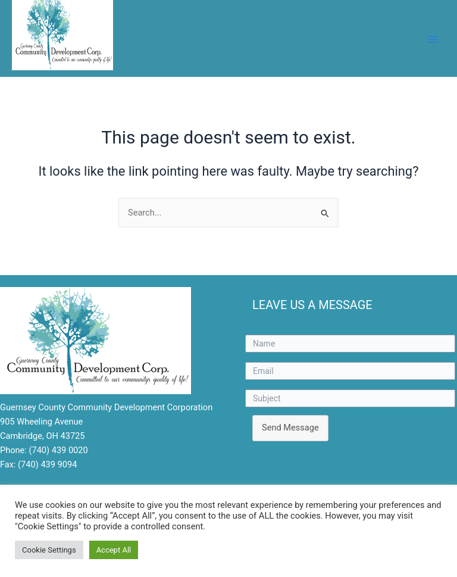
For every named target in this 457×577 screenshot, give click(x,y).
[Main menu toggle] (433, 39)
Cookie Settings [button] (49, 549)
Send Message (290, 427)
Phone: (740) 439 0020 (44, 450)
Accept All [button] (114, 549)
